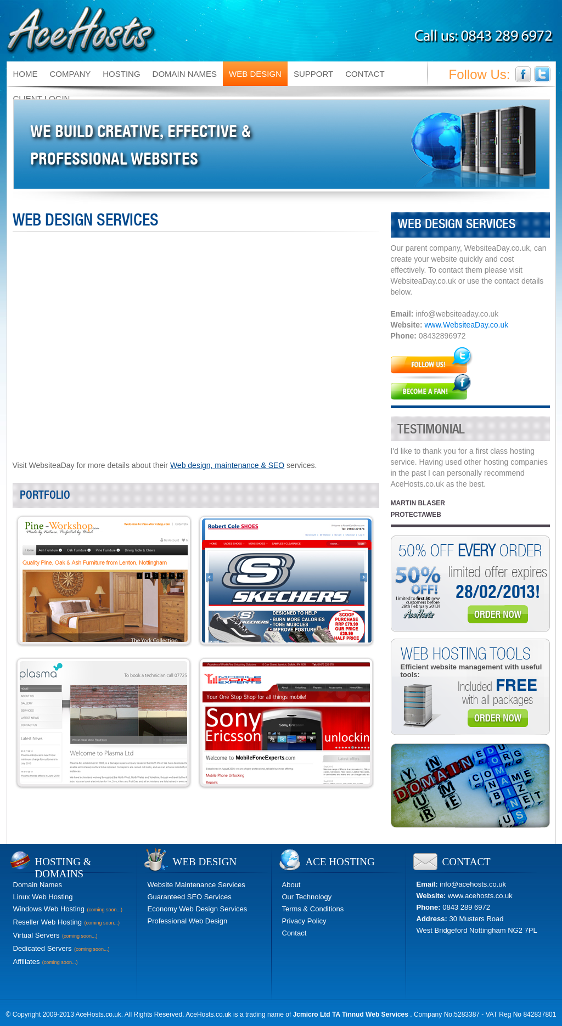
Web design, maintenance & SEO (227, 465)
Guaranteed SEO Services (190, 897)
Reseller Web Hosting (47, 922)
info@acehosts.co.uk (473, 884)
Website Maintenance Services (196, 885)
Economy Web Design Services (198, 909)
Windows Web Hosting (49, 909)
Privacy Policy (304, 921)
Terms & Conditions (313, 909)
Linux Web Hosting (43, 897)
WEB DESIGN (255, 73)
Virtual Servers (36, 935)
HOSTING (121, 73)
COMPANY (70, 73)
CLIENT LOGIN (41, 98)
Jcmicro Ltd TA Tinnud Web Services (352, 1014)
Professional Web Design (188, 921)
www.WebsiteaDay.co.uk (466, 324)
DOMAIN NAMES (185, 73)
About (291, 885)
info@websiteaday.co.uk (456, 313)
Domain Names (38, 885)
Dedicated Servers (42, 948)
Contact (294, 933)
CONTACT (364, 73)
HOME (25, 73)
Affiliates (26, 961)
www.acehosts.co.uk (480, 896)
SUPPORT (313, 73)
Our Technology (307, 897)
